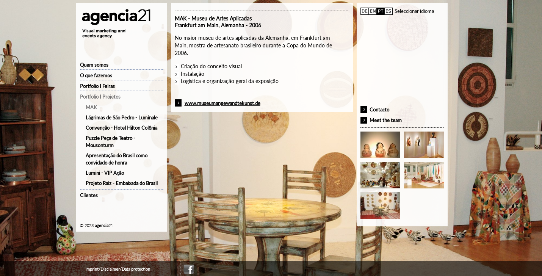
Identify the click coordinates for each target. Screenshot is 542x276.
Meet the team (386, 120)
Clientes (89, 195)
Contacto (379, 110)
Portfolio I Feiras (97, 86)
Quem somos (94, 65)
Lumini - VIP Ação (105, 173)
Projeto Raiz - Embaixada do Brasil (122, 183)
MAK (91, 107)
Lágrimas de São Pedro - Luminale (122, 117)
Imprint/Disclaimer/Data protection (117, 269)
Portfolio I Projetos (100, 97)
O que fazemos (96, 75)
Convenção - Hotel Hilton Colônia (121, 128)
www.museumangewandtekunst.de (222, 103)
